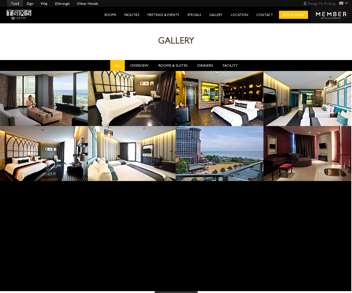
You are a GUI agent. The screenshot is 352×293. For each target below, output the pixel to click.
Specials (194, 15)
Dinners (205, 65)
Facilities (131, 15)
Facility (230, 65)
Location (239, 15)
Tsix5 (15, 3)
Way (44, 3)
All (118, 65)
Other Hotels (87, 3)
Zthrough (62, 3)
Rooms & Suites (173, 65)
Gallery (216, 15)
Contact (264, 15)
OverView (139, 65)
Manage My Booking (319, 4)
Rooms (110, 15)
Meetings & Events (163, 15)
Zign (29, 3)
